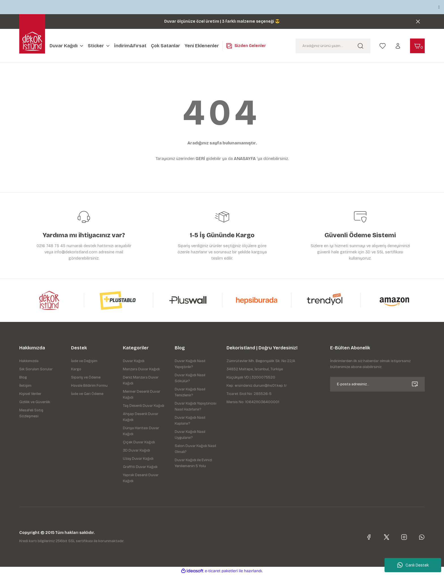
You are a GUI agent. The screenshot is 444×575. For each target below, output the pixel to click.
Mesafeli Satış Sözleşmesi (31, 413)
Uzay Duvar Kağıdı (138, 458)
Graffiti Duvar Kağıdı (140, 467)
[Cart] (417, 46)
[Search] (333, 46)
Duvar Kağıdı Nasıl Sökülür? (190, 378)
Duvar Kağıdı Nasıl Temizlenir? (190, 392)
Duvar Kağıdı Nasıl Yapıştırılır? (190, 364)
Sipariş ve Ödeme (86, 377)
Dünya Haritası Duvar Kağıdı (141, 431)
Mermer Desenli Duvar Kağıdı (141, 394)
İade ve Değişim (84, 361)
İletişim (25, 385)
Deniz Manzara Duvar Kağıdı (141, 380)
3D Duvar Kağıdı (136, 450)
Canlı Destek (413, 565)
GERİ (200, 158)
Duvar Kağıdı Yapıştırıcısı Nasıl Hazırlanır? (195, 406)
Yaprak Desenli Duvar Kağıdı (141, 478)
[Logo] (32, 41)
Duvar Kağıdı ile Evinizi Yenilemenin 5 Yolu (193, 463)
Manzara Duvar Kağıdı (141, 369)
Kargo (76, 369)
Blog (23, 377)
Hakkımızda (29, 361)
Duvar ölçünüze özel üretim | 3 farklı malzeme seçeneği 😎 (222, 21)
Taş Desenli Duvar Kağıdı (143, 405)
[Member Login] (398, 46)
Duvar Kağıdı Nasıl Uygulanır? (190, 434)
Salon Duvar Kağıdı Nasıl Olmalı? (195, 449)
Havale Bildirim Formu (89, 385)
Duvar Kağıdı (133, 361)
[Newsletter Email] (377, 384)
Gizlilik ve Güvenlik (34, 402)
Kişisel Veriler (30, 394)
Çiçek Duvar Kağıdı (139, 442)
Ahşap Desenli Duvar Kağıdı (140, 417)
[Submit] (415, 384)
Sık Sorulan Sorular (36, 369)
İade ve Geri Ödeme (87, 394)
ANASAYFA (245, 158)
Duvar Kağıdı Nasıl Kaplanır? (190, 420)
